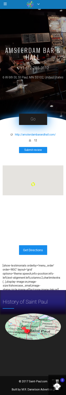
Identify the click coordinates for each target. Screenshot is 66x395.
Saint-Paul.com (38, 381)
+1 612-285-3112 (34, 68)
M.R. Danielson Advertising (38, 389)
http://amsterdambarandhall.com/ (35, 134)
